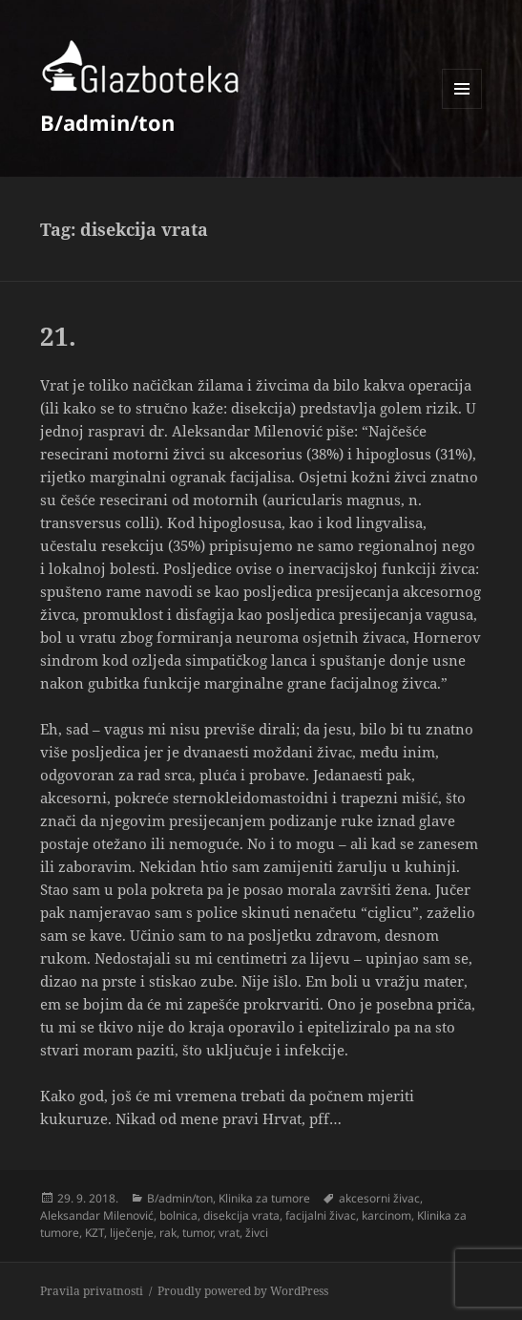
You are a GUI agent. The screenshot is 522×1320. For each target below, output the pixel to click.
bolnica (178, 1215)
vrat (229, 1232)
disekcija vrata (241, 1215)
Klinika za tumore (264, 1198)
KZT (94, 1232)
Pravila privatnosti (91, 1291)
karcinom (386, 1215)
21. (58, 336)
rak (168, 1232)
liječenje (132, 1232)
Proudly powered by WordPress (242, 1291)
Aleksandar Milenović (97, 1215)
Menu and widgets (462, 108)
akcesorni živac (379, 1198)
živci (256, 1232)
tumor (197, 1232)
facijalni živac (320, 1215)
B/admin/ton (107, 122)
